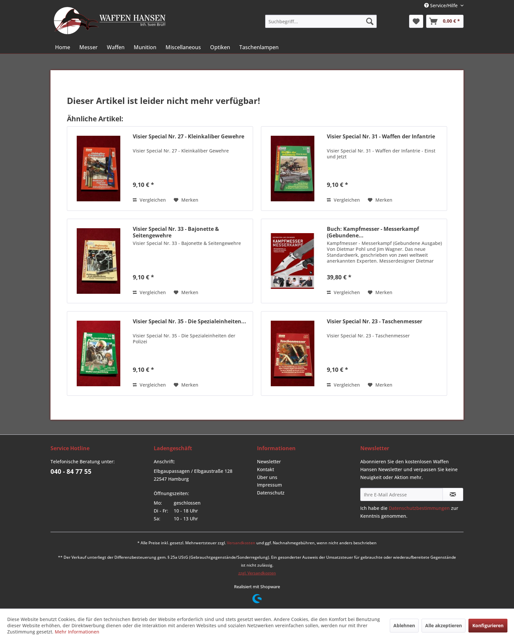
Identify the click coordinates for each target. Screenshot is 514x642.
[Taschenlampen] (259, 47)
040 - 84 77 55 (70, 471)
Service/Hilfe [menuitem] (441, 5)
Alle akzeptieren (443, 625)
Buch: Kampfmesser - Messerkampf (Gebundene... (373, 232)
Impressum (269, 485)
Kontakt (265, 469)
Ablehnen (404, 625)
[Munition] (145, 47)
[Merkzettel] (416, 21)
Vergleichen (149, 200)
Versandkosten (241, 543)
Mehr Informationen (77, 632)
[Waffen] (115, 47)
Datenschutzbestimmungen (419, 508)
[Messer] (88, 47)
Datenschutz (271, 493)
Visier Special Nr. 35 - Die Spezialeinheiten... (189, 321)
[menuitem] (321, 21)
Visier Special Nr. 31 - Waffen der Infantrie (381, 136)
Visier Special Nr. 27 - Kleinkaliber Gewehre (188, 136)
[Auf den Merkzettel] (186, 200)
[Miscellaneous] (183, 47)
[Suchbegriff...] (321, 21)
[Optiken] (220, 47)
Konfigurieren (488, 625)
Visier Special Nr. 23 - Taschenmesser (374, 321)
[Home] (62, 47)
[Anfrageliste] (445, 21)
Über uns (267, 477)
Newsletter (269, 461)
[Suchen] (370, 21)
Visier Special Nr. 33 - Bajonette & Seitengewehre (176, 232)
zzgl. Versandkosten (257, 573)
